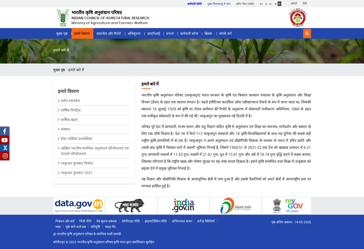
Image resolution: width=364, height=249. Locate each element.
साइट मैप (110, 226)
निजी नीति (85, 221)
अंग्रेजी (294, 3)
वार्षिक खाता (69, 119)
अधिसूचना (134, 33)
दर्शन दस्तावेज (70, 100)
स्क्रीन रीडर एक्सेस (245, 3)
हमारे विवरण (82, 33)
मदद (58, 226)
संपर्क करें (225, 33)
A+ (261, 3)
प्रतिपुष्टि (95, 226)
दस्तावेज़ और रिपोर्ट (108, 33)
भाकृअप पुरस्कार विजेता (77, 163)
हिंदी (305, 3)
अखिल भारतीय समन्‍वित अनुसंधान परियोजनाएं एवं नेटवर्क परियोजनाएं (95, 151)
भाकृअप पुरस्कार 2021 (77, 172)
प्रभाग (170, 33)
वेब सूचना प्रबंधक (106, 221)
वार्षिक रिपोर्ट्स (71, 110)
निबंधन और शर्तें (65, 221)
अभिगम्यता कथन (182, 221)
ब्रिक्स (209, 33)
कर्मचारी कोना (189, 33)
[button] (307, 33)
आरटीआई (153, 33)
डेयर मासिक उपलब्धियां (76, 138)
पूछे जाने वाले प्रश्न (76, 226)
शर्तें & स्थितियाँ (206, 221)
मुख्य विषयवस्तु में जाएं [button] (218, 3)
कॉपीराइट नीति (131, 221)
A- (270, 3)
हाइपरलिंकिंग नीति (156, 221)
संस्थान (65, 129)
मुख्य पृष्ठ (62, 33)
